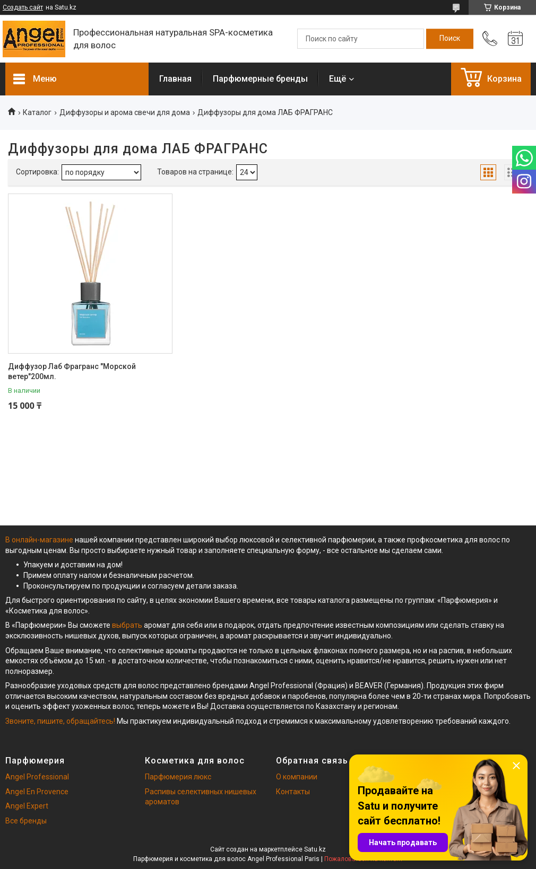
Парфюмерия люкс (178, 777)
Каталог (37, 112)
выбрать (127, 625)
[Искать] (449, 39)
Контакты (293, 791)
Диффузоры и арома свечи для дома (124, 112)
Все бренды (26, 821)
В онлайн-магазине (40, 540)
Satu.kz (315, 849)
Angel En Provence (36, 791)
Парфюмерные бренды (260, 79)
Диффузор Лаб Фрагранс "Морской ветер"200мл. (72, 371)
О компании (296, 777)
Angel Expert (26, 806)
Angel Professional (37, 777)
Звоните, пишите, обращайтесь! (60, 721)
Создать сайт (23, 7)
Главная (175, 79)
